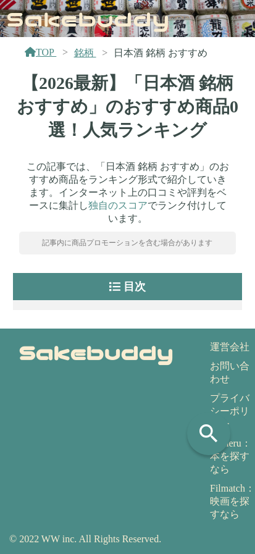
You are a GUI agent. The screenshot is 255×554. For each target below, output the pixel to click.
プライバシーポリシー (229, 411)
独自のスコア (118, 205)
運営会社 (229, 347)
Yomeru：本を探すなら (230, 456)
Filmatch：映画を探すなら (232, 501)
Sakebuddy (88, 18)
